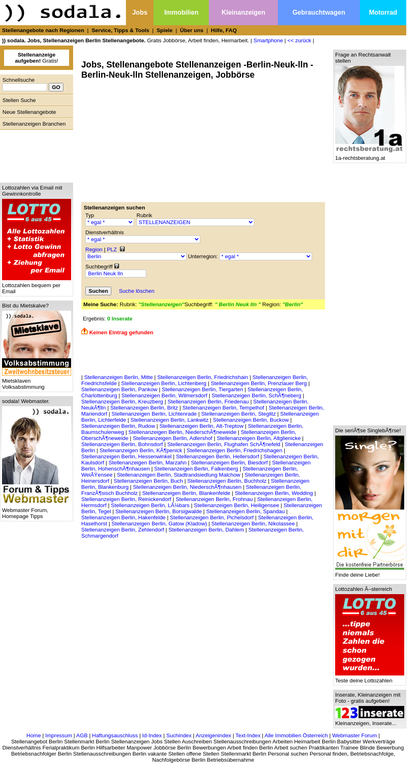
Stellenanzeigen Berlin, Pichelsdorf (212, 517)
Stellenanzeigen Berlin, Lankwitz (169, 420)
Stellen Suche (19, 100)
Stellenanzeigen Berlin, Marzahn (147, 463)
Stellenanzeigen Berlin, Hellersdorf (217, 456)
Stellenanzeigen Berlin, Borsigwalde (158, 511)
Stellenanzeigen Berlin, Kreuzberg (122, 402)
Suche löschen (136, 291)
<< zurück (299, 40)
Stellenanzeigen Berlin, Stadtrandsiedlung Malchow (178, 475)
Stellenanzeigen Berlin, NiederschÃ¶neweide (182, 432)
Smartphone (268, 40)
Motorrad (383, 12)
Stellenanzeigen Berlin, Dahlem (206, 530)
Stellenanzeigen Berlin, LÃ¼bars (150, 505)
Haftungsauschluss (115, 735)
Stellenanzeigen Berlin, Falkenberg (196, 469)
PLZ (112, 249)
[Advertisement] (34, 154)
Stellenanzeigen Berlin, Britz (144, 408)
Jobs (139, 12)
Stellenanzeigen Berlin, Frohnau (214, 499)
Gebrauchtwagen (318, 12)
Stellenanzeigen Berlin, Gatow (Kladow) (159, 524)
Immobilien (181, 12)
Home (33, 735)
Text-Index (248, 735)
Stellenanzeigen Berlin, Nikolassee (253, 524)
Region (93, 249)
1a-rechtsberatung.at (369, 155)
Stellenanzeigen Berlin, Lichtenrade (154, 414)
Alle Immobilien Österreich (296, 735)
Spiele (164, 30)
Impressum (58, 735)
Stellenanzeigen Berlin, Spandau (245, 511)
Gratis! (36, 58)
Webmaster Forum (354, 735)
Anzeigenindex (213, 735)
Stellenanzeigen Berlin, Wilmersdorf (164, 395)
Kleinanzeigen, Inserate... (369, 720)
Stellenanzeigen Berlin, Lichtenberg (163, 383)
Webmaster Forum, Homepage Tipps (36, 510)
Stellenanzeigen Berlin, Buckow (251, 420)
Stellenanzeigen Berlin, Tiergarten (202, 389)
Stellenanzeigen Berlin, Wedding (274, 493)
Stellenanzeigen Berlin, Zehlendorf (122, 530)
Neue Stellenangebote (29, 112)
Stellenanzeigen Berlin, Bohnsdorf (122, 444)
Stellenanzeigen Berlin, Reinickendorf (126, 499)
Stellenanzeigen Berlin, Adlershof (172, 438)
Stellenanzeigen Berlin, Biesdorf (229, 463)
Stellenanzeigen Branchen (34, 124)
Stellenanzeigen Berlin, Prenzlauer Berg (259, 383)
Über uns (192, 30)
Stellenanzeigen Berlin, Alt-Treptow (201, 426)
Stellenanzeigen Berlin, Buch (148, 481)
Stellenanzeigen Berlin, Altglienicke (259, 438)
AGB (82, 735)
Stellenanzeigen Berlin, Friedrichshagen (234, 450)
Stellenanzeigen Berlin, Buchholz (226, 481)
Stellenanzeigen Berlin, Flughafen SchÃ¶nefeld (223, 444)
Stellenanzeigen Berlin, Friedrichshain (202, 377)
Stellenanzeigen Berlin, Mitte (118, 377)
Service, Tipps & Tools (120, 30)
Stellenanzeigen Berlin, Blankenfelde (186, 493)
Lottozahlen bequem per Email (36, 285)
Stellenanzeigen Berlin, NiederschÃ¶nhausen (187, 487)
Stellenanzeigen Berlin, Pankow (119, 389)
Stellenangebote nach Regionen (43, 30)
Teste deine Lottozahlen (369, 678)
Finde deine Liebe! (369, 572)
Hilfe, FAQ (224, 30)
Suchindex (178, 735)
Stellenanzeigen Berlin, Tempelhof (223, 408)
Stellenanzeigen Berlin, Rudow (118, 426)
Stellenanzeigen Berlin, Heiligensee (236, 505)
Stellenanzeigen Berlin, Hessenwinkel (126, 456)
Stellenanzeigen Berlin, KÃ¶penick (141, 450)
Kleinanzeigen (243, 12)
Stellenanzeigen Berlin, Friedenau (208, 402)
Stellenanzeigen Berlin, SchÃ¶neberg (256, 395)
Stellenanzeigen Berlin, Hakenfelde (123, 517)
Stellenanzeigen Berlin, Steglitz (238, 414)
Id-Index (152, 735)
